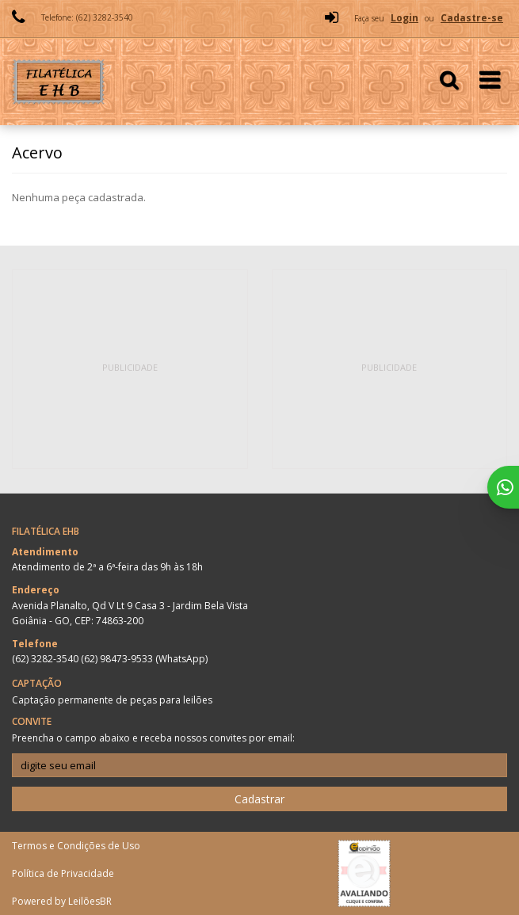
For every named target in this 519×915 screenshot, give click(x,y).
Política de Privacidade (63, 873)
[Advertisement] (131, 369)
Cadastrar (259, 798)
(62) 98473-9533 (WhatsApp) (144, 658)
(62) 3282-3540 (46, 658)
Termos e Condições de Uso (76, 845)
